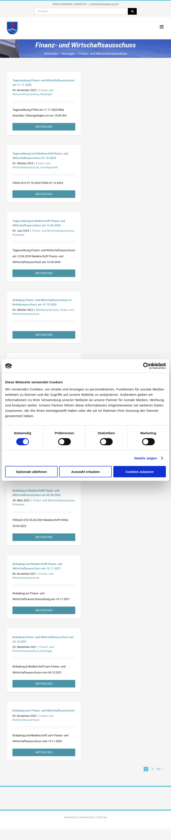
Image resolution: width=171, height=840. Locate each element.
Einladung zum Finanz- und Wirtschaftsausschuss (43, 710)
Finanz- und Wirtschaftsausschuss (53, 230)
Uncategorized (49, 167)
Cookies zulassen (140, 471)
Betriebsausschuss (47, 309)
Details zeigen (145, 458)
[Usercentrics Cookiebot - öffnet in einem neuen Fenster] (146, 366)
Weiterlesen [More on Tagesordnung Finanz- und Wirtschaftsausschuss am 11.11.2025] (43, 126)
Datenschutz (87, 817)
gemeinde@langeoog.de (104, 4)
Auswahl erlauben (85, 471)
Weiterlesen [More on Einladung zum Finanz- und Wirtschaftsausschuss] (43, 752)
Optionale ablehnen (31, 471)
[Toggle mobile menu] (162, 26)
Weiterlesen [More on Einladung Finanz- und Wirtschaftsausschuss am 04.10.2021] (43, 683)
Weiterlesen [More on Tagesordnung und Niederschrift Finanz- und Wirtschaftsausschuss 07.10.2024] (43, 194)
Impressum (71, 817)
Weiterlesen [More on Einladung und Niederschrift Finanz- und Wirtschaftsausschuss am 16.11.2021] (43, 610)
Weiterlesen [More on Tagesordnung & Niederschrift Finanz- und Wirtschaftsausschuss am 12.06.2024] (43, 273)
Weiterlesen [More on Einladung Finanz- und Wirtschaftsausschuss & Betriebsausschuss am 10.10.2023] (43, 334)
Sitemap (102, 817)
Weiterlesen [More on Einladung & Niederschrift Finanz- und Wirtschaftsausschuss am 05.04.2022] (43, 537)
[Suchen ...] (81, 11)
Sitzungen (46, 94)
